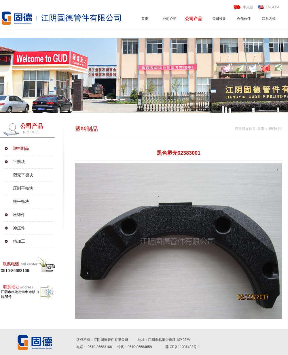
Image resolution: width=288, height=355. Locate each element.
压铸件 (19, 214)
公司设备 (219, 19)
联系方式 (269, 19)
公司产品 (193, 18)
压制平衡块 (23, 188)
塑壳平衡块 (23, 175)
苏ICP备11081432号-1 (182, 347)
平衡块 (19, 161)
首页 (144, 19)
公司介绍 (170, 19)
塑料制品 (21, 148)
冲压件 (19, 228)
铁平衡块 (21, 201)
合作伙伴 (244, 19)
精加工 (19, 241)
